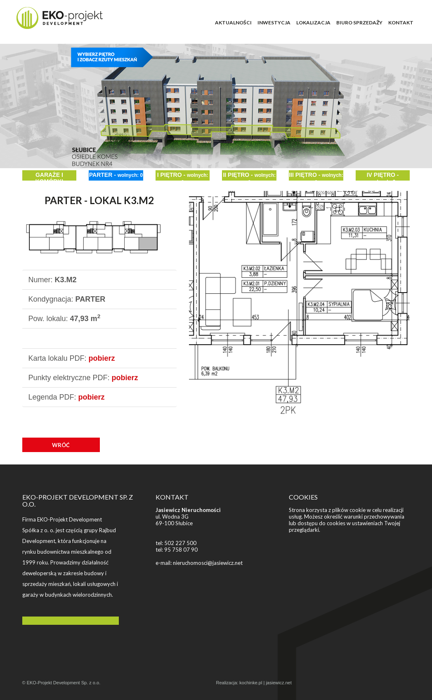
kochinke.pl (250, 682)
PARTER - (116, 174)
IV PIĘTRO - (383, 176)
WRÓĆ (61, 445)
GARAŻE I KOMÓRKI (49, 176)
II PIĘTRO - (249, 176)
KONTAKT (400, 22)
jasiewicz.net (278, 682)
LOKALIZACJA (313, 22)
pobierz (102, 358)
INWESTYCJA (273, 22)
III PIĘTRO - (316, 176)
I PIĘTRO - (182, 176)
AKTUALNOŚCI (233, 22)
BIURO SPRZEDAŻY (359, 22)
